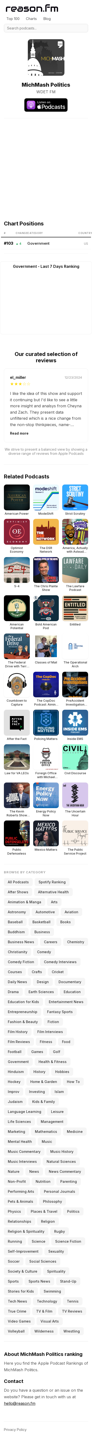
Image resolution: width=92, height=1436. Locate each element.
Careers (50, 942)
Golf (56, 1052)
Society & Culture (22, 1271)
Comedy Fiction (21, 962)
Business (42, 932)
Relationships (19, 1221)
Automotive (45, 912)
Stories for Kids (21, 1291)
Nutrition (43, 1181)
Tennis (73, 1301)
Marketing (16, 1131)
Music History (61, 1151)
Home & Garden (43, 1082)
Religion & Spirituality (26, 1231)
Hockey (14, 1082)
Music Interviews (22, 1161)
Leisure (57, 1112)
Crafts (37, 972)
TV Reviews (72, 1311)
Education (72, 992)
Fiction (53, 1022)
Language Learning (24, 1112)
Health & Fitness (53, 1062)
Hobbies (62, 1072)
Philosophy (52, 1201)
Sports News (39, 1281)
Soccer (14, 1261)
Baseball (15, 922)
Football (14, 1052)
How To (73, 1082)
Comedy (44, 952)
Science (38, 1241)
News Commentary (65, 1171)
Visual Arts (50, 1321)
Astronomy (17, 912)
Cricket (58, 972)
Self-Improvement (23, 1251)
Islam (59, 1092)
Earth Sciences (41, 992)
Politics (73, 1211)
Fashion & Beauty (23, 1022)
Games (37, 1052)
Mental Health (20, 1141)
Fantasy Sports (60, 1012)
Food (66, 1042)
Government (38, 243)
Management (52, 1121)
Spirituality (56, 1271)
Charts (31, 18)
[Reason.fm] (32, 8)
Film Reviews (19, 1042)
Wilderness (44, 1331)
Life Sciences (19, 1121)
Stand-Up (68, 1281)
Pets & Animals (20, 1201)
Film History (18, 1032)
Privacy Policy (15, 1429)
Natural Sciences (61, 1161)
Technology (47, 1301)
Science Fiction (68, 1241)
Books (65, 922)
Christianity (17, 952)
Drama (13, 992)
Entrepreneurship (22, 1012)
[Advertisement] (46, 164)
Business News (21, 942)
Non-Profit (17, 1181)
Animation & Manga (24, 902)
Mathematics (46, 1131)
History (39, 1072)
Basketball (41, 922)
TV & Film (44, 1311)
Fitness (46, 1042)
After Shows (18, 892)
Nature (14, 1171)
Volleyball (16, 1331)
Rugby (59, 1231)
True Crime (17, 1311)
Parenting (68, 1181)
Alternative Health (53, 892)
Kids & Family (43, 1102)
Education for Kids (23, 1002)
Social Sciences (42, 1261)
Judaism (15, 1102)
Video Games (19, 1321)
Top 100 (13, 18)
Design (43, 982)
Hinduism (16, 1072)
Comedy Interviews (60, 962)
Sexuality (56, 1251)
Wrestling (71, 1331)
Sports (13, 1281)
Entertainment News (66, 1002)
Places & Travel (44, 1211)
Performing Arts (21, 1191)
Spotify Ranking (52, 882)
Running (15, 1241)
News (34, 1171)
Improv (13, 1092)
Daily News (17, 982)
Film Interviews (50, 1032)
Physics (14, 1211)
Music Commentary (24, 1151)
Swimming (52, 1291)
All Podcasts (18, 882)
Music (47, 1141)
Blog (47, 18)
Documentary (70, 982)
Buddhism (16, 932)
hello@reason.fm (19, 1403)
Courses (15, 972)
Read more (19, 433)
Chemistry (75, 942)
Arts (54, 902)
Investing (37, 1092)
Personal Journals (59, 1191)
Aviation (71, 912)
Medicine (75, 1131)
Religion (48, 1221)
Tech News (17, 1301)
